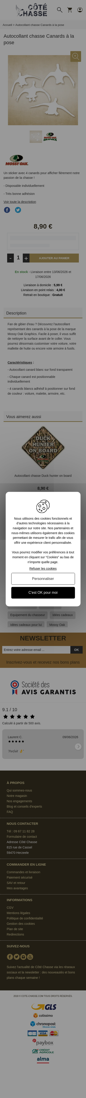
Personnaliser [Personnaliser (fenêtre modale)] (43, 579)
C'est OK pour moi (42, 593)
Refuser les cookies (43, 569)
